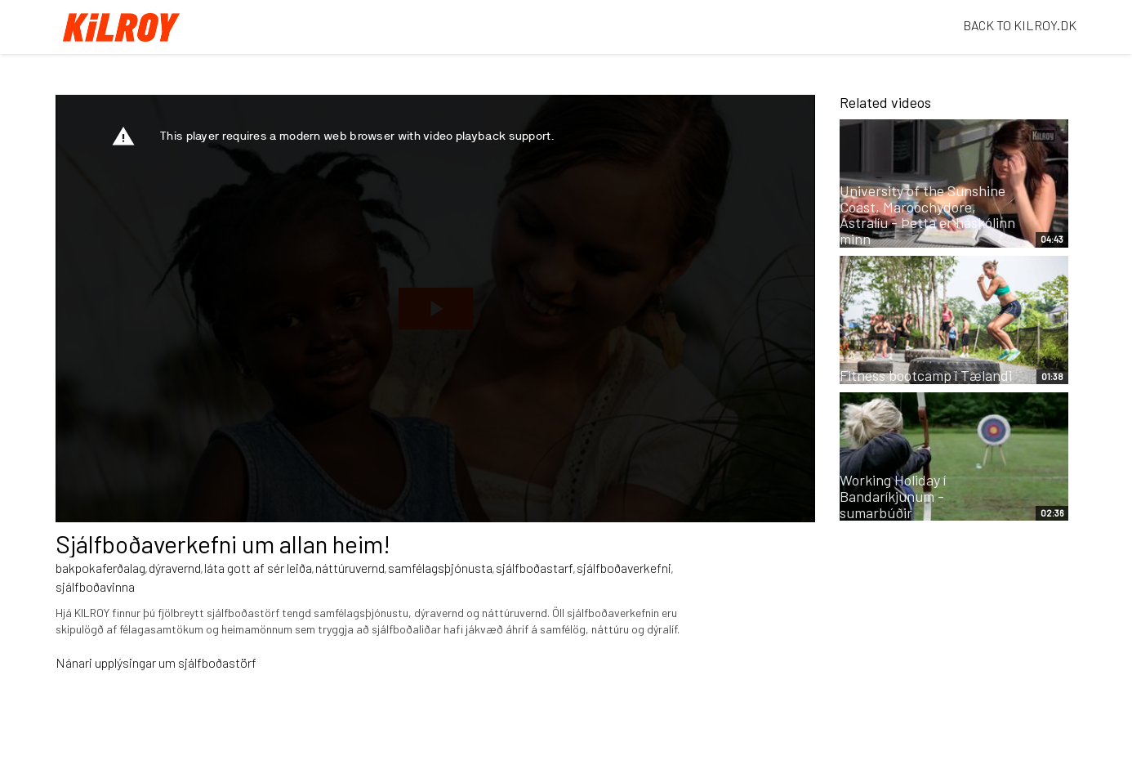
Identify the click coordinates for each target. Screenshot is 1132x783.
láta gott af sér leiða (258, 567)
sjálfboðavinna (95, 586)
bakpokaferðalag (100, 567)
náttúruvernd (350, 567)
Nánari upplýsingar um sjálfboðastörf (156, 662)
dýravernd (175, 567)
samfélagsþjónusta (440, 567)
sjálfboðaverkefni (624, 567)
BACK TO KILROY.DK (1019, 25)
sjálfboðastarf (534, 567)
